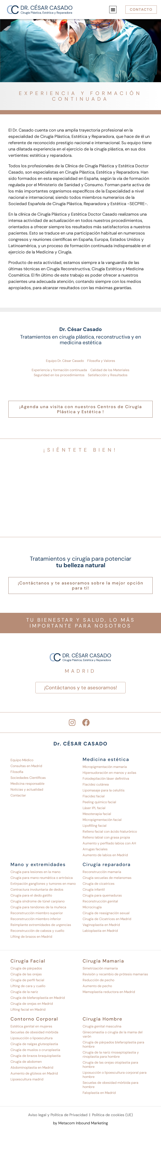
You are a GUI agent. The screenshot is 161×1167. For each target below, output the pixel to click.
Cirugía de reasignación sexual (106, 913)
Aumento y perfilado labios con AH (109, 843)
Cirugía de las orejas (26, 974)
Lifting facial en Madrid (27, 1009)
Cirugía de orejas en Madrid (31, 1003)
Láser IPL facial (94, 808)
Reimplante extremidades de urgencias (40, 925)
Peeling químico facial (99, 802)
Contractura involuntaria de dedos (36, 889)
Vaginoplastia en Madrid (101, 925)
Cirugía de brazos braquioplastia (35, 1056)
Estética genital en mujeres (31, 1026)
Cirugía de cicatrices (98, 883)
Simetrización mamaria (100, 968)
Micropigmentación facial (102, 820)
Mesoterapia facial (97, 814)
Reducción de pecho (98, 980)
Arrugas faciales (95, 849)
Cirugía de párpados (26, 968)
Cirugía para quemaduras (102, 895)
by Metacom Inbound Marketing (80, 1123)
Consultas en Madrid (26, 766)
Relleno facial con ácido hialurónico (110, 831)
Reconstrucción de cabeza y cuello (37, 930)
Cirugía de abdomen (26, 1061)
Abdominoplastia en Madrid (31, 1067)
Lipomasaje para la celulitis (104, 790)
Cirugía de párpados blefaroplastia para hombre (113, 1044)
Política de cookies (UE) (112, 1114)
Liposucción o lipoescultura (31, 1038)
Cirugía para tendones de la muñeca (38, 907)
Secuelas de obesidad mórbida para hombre (110, 1084)
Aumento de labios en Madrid (105, 855)
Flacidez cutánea (96, 784)
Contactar (18, 795)
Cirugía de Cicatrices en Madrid (107, 919)
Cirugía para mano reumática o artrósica (41, 878)
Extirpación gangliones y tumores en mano (43, 883)
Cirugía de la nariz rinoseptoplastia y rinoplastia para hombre (111, 1054)
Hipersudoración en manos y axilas (109, 772)
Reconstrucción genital (100, 901)
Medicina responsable (27, 783)
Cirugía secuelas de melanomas (107, 878)
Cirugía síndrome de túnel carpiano (37, 901)
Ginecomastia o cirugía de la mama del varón (113, 1034)
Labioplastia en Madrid (100, 930)
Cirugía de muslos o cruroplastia (35, 1050)
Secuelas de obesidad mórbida (34, 1032)
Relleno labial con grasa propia (106, 837)
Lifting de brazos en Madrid (31, 936)
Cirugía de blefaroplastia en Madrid (37, 998)
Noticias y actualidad (26, 789)
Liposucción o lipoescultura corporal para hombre (115, 1074)
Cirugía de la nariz (24, 992)
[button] (113, 9)
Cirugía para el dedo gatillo (31, 895)
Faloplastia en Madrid (99, 1093)
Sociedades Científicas (28, 777)
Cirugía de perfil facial (27, 980)
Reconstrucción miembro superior (36, 913)
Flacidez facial (94, 796)
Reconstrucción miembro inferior (35, 919)
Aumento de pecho (97, 986)
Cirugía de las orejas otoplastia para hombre (110, 1064)
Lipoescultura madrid (26, 1079)
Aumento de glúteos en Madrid (34, 1073)
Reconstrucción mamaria (102, 872)
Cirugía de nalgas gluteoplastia (34, 1044)
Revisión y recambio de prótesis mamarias (115, 974)
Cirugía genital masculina (102, 1026)
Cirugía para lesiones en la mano (35, 872)
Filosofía (16, 772)
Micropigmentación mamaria (105, 767)
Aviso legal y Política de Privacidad (57, 1114)
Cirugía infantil (94, 889)
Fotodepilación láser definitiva (106, 778)
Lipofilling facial (94, 825)
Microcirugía (92, 907)
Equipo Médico (21, 760)
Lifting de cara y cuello (27, 986)
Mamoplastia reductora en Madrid (109, 992)
